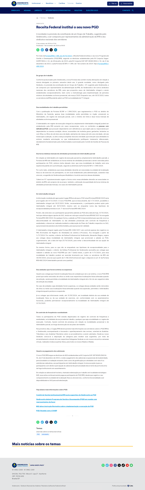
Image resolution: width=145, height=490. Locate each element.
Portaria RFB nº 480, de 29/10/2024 (58, 56)
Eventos (79, 3)
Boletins (78, 10)
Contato (126, 10)
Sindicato (15, 10)
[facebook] (46, 49)
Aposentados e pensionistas (58, 10)
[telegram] (42, 49)
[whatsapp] (37, 49)
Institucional (38, 3)
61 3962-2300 (17, 470)
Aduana (27, 10)
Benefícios (51, 3)
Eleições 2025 (92, 10)
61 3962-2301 (29, 470)
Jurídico (38, 10)
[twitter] (51, 49)
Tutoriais (70, 3)
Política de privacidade (119, 486)
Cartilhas (62, 3)
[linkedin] (55, 49)
